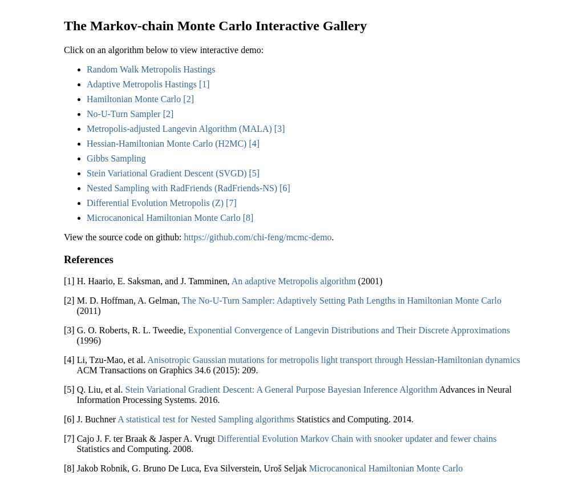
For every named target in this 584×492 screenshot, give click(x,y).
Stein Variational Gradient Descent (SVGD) (167, 173)
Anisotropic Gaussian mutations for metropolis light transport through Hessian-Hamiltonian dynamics (333, 360)
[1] (204, 84)
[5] (254, 173)
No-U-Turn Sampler (124, 114)
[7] (231, 203)
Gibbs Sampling (116, 158)
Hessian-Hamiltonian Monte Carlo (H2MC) (166, 143)
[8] (248, 218)
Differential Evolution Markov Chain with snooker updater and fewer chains (357, 438)
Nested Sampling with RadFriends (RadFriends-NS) (182, 188)
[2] (188, 99)
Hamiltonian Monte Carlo (134, 99)
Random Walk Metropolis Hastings (151, 69)
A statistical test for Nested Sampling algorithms (205, 419)
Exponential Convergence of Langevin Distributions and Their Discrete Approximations (349, 330)
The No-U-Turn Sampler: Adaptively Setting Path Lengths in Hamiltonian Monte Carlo (341, 300)
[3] (279, 129)
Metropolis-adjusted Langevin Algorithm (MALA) (179, 129)
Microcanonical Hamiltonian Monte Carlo (164, 218)
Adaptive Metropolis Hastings (142, 84)
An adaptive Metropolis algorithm (294, 281)
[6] (284, 188)
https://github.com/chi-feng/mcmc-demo (258, 237)
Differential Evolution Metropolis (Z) (155, 203)
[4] (254, 143)
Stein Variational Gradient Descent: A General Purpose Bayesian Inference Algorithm (281, 389)
